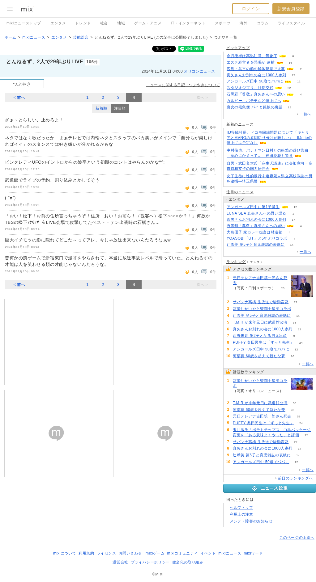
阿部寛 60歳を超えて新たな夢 (259, 356)
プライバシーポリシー (150, 562)
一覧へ (305, 114)
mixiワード (253, 553)
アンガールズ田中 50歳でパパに (255, 81)
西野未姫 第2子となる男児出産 (260, 335)
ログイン (251, 8)
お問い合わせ (130, 553)
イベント (208, 553)
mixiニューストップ (23, 23)
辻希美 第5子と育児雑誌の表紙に (256, 244)
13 (289, 107)
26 (292, 356)
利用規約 (86, 553)
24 (301, 342)
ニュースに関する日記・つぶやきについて (183, 85)
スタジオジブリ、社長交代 (250, 88)
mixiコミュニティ (182, 553)
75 (298, 309)
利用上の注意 (241, 514)
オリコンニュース (199, 71)
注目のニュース (240, 192)
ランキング (236, 262)
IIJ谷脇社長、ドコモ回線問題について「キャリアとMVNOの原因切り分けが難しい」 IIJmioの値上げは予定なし (269, 137)
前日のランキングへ (295, 478)
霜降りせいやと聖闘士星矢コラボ (262, 309)
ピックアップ (238, 48)
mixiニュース (33, 37)
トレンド (83, 23)
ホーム (10, 37)
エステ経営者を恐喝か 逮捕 (251, 62)
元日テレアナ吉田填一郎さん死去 (260, 280)
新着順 (101, 108)
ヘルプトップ (241, 507)
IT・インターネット (188, 23)
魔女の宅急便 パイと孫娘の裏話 (254, 107)
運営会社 (120, 562)
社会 (104, 23)
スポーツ (222, 23)
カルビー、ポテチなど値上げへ (254, 100)
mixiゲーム (155, 553)
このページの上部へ (297, 537)
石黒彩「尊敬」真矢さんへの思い (256, 94)
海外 (243, 23)
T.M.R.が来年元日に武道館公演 (260, 322)
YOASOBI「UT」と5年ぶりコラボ (257, 238)
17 (293, 75)
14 (291, 244)
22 (289, 88)
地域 (121, 23)
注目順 (120, 108)
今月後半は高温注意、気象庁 (252, 56)
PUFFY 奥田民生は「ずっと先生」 (263, 342)
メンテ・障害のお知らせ (251, 521)
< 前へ (19, 97)
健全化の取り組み (187, 562)
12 (299, 81)
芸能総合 (80, 37)
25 (282, 288)
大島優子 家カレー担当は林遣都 (254, 232)
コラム (263, 23)
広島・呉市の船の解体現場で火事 (256, 69)
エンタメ (58, 23)
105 (297, 101)
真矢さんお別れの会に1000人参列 (256, 75)
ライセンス (106, 553)
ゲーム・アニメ (147, 23)
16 (290, 62)
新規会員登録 (291, 8)
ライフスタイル (291, 23)
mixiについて (64, 553)
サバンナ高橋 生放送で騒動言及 (260, 302)
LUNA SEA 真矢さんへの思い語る (256, 213)
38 (294, 322)
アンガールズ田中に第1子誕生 (253, 207)
